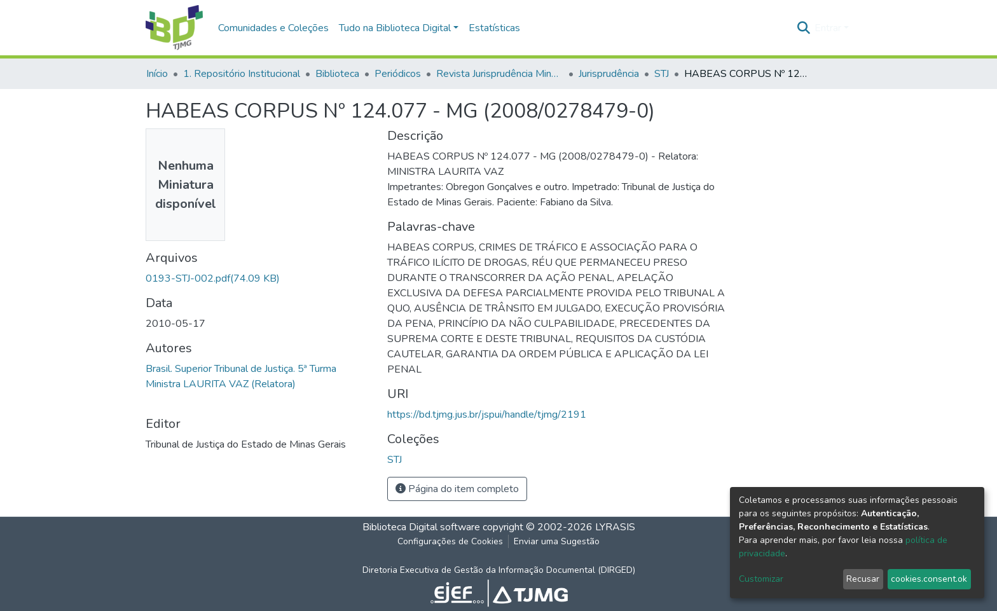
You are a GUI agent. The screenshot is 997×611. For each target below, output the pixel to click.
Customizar (761, 579)
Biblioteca (337, 74)
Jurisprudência (609, 74)
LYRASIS (615, 527)
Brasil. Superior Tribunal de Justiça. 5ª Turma (241, 369)
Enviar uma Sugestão (557, 541)
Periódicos (398, 74)
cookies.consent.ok (929, 579)
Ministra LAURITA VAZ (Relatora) (221, 384)
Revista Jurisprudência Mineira (499, 74)
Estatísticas (494, 28)
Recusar (862, 579)
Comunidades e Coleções (273, 28)
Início (157, 74)
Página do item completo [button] (457, 489)
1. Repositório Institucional (241, 74)
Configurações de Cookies (450, 541)
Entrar (828, 28)
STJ (661, 74)
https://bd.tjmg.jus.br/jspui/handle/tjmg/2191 (486, 415)
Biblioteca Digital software (421, 527)
